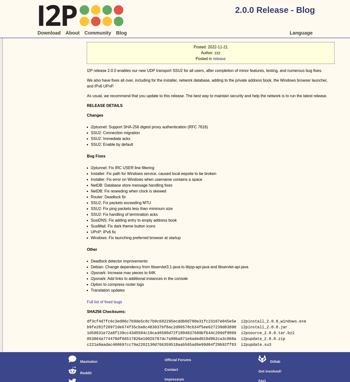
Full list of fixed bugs (104, 302)
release (219, 59)
